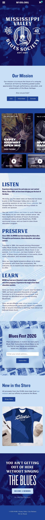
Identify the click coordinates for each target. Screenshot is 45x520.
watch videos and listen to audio (21, 212)
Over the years (14, 252)
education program (22, 290)
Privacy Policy (23, 511)
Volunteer (21, 99)
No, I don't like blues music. (22, 497)
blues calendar (32, 203)
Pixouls (25, 514)
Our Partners (32, 511)
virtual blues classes (30, 303)
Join (11, 99)
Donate (33, 99)
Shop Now (9, 399)
